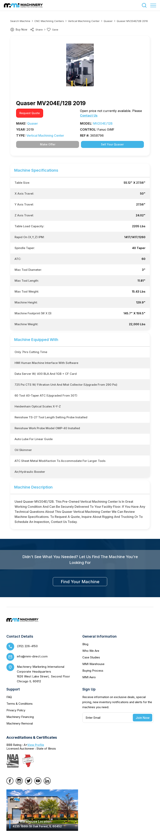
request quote (29, 113)
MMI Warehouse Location (37, 824)
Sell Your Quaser (112, 144)
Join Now (143, 718)
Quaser (108, 21)
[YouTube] (37, 783)
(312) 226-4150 (27, 646)
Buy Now (21, 29)
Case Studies (91, 657)
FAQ (9, 697)
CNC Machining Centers (49, 21)
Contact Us (88, 115)
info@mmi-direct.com (32, 656)
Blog (85, 644)
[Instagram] (19, 783)
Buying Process (92, 670)
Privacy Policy (15, 710)
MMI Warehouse (93, 664)
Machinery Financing (20, 717)
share (36, 29)
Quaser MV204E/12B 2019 (132, 21)
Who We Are (90, 651)
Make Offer (47, 144)
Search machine (20, 21)
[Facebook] (9, 783)
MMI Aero (89, 677)
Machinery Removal (19, 723)
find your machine (80, 581)
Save (52, 29)
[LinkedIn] (47, 783)
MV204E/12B (103, 123)
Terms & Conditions (19, 703)
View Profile (35, 744)
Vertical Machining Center (84, 21)
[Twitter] (28, 783)
